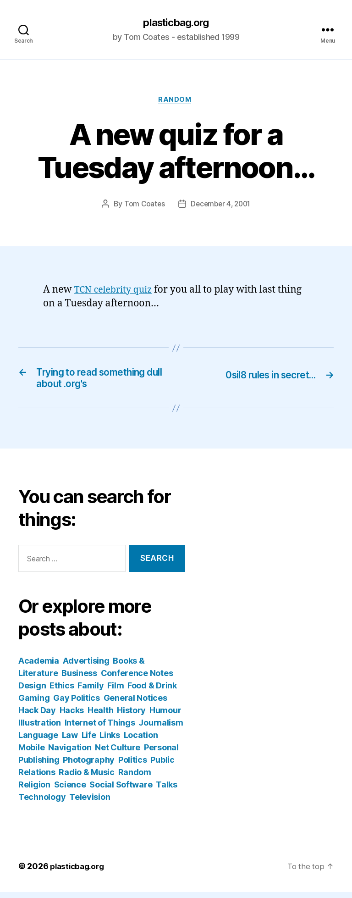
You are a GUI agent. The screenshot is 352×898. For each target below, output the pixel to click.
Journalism (160, 728)
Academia (38, 666)
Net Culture (117, 753)
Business (79, 679)
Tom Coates (142, 206)
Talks (166, 790)
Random (175, 101)
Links (109, 741)
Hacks (72, 716)
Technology (42, 803)
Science (70, 790)
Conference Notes (137, 679)
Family (90, 691)
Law (70, 741)
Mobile (31, 753)
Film (115, 691)
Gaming (34, 704)
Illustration (39, 728)
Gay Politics (76, 704)
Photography (89, 766)
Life (89, 741)
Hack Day (37, 716)
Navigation (69, 753)
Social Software (120, 790)
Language (38, 741)
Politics (132, 766)
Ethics (62, 691)
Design (32, 691)
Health (100, 716)
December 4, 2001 (221, 206)
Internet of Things (100, 728)
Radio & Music (87, 778)
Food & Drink (152, 691)
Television (89, 803)
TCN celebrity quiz (116, 292)
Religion (34, 790)
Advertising (86, 666)
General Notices (135, 704)
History (131, 716)
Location (141, 741)
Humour (165, 716)
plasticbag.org (176, 22)
